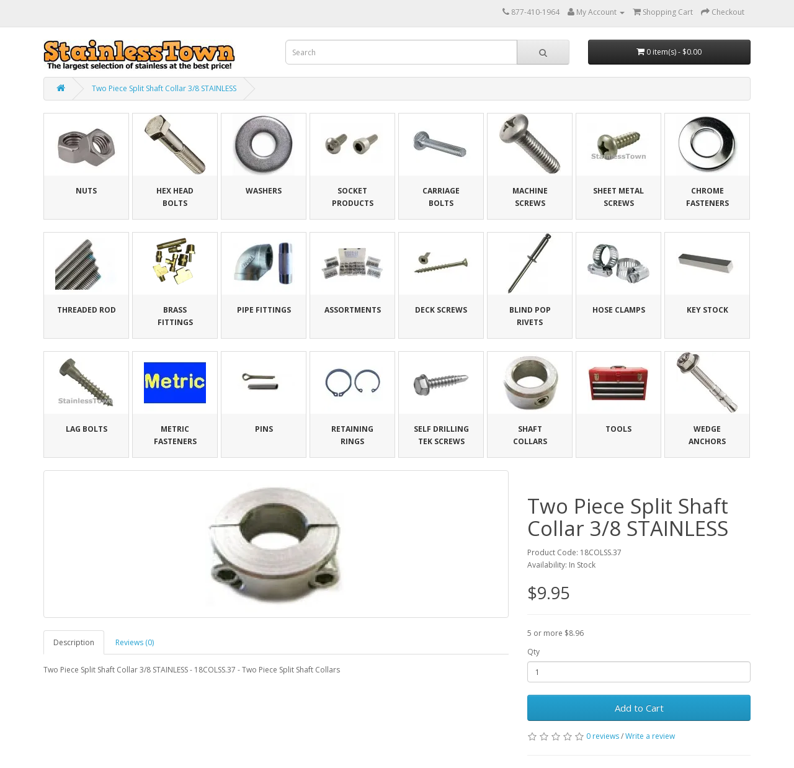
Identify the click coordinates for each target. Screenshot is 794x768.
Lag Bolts (86, 429)
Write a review (650, 736)
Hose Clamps (618, 310)
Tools (618, 429)
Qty (533, 651)
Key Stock (707, 310)
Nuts (86, 190)
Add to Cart (639, 708)
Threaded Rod (86, 310)
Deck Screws (441, 310)
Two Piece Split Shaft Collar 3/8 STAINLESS (164, 88)
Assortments (352, 310)
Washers (264, 190)
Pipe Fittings (264, 310)
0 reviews (602, 736)
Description (73, 642)
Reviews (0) (134, 642)
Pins (264, 429)
